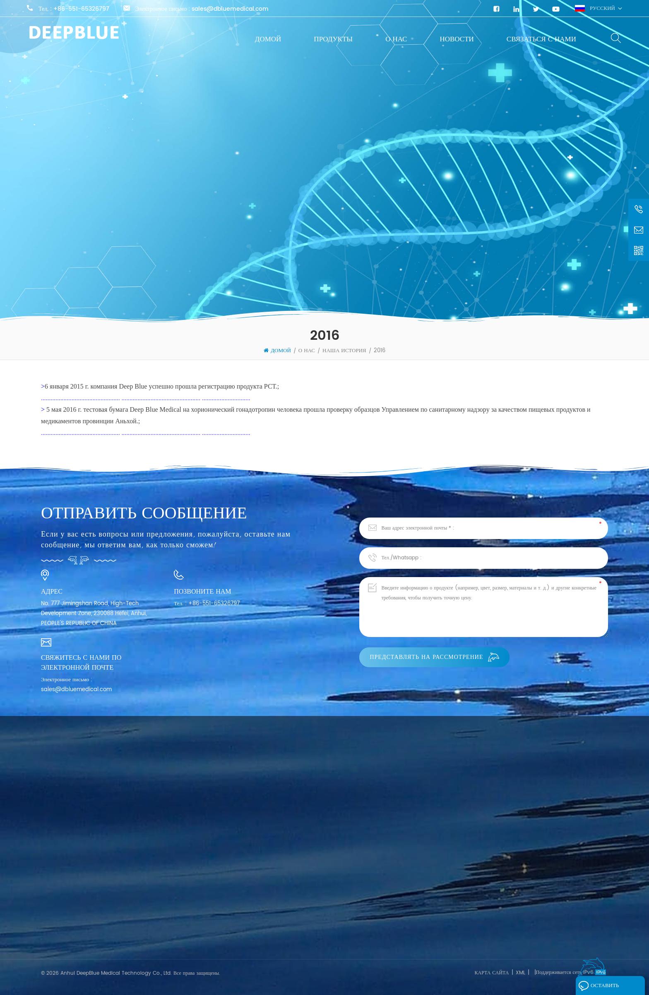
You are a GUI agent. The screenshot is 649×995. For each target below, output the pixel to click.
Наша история (344, 351)
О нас (396, 39)
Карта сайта (491, 973)
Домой (268, 39)
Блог (46, 928)
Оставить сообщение (601, 987)
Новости (457, 39)
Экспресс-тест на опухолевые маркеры (199, 941)
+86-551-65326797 (81, 9)
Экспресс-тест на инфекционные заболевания (207, 896)
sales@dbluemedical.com (230, 9)
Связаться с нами (541, 39)
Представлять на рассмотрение (434, 657)
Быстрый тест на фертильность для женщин (205, 926)
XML (520, 973)
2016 (379, 351)
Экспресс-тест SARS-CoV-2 (189, 911)
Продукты (333, 39)
